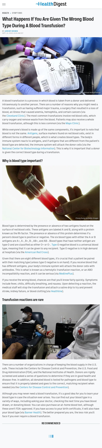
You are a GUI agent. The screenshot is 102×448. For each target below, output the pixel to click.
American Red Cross (36, 252)
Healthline (56, 291)
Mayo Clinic (72, 123)
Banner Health (33, 412)
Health (5, 13)
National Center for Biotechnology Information (28, 148)
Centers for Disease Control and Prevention (44, 387)
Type (54, 244)
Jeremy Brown (11, 31)
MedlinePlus (66, 273)
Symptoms (17, 13)
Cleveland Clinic (15, 115)
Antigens (32, 133)
